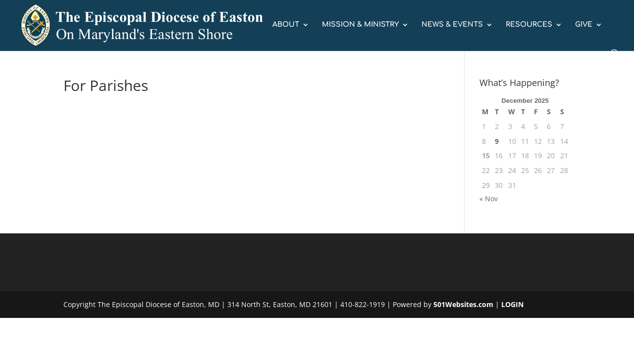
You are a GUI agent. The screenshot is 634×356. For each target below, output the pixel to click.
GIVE (583, 24)
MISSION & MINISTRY (360, 24)
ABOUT (285, 24)
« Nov (488, 198)
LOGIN (512, 304)
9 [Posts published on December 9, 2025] (497, 141)
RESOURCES (529, 24)
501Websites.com (463, 304)
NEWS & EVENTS (452, 24)
